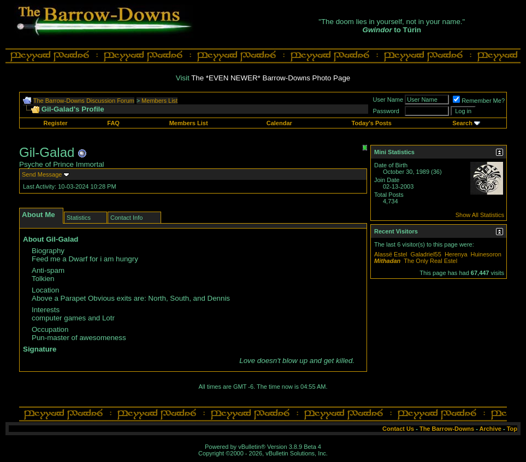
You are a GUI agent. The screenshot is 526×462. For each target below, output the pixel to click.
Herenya (456, 254)
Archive (490, 428)
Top (512, 428)
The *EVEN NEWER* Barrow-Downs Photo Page (270, 78)
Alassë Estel (390, 254)
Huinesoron (486, 254)
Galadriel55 (426, 254)
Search (462, 123)
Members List (159, 100)
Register (56, 123)
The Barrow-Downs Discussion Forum (83, 100)
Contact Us (398, 428)
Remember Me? (479, 100)
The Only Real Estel (430, 261)
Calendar (279, 123)
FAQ (113, 123)
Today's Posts (372, 123)
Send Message (42, 174)
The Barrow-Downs (446, 428)
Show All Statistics (480, 215)
